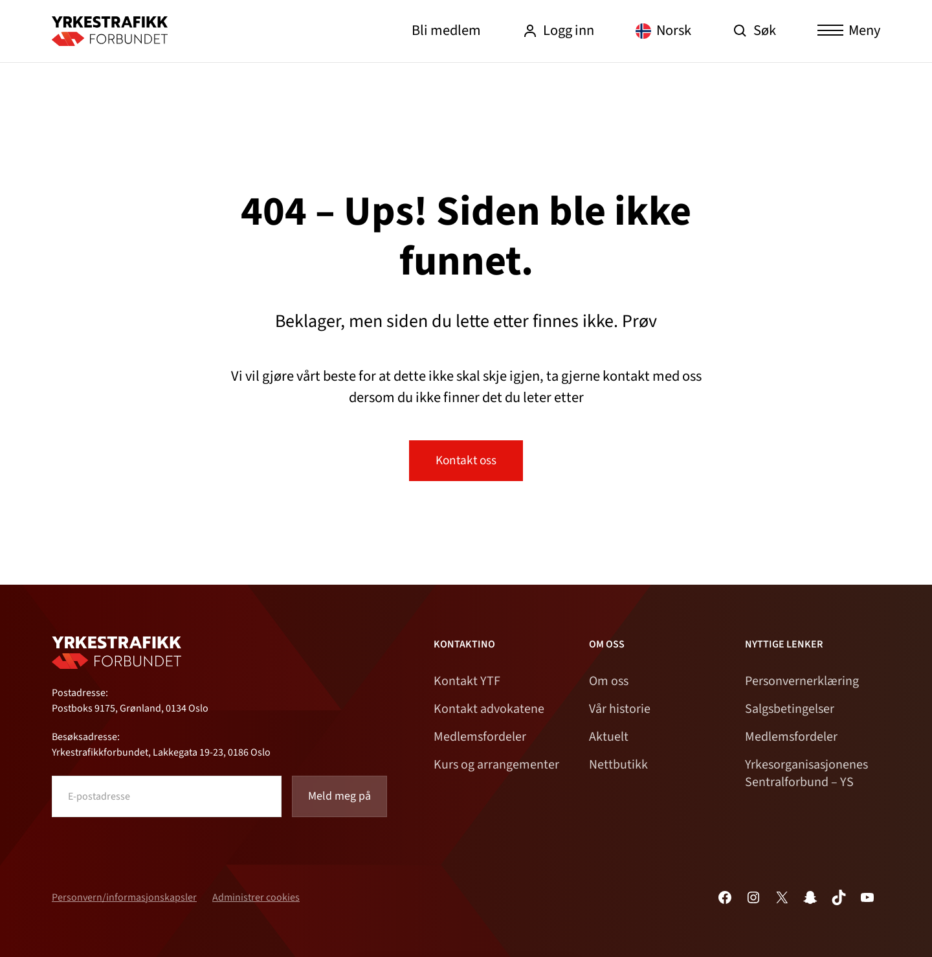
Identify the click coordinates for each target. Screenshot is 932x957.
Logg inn (558, 30)
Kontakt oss (466, 460)
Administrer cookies (256, 897)
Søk (754, 30)
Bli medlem (446, 30)
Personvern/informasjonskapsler (124, 897)
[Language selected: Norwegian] (663, 31)
